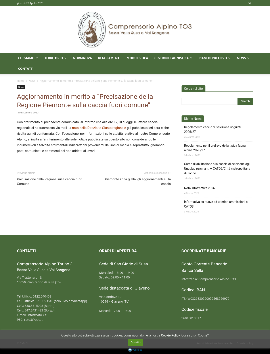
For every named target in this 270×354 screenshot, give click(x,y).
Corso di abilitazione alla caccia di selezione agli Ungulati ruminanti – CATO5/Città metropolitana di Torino (217, 168)
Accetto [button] (136, 342)
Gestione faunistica (173, 58)
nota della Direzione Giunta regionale (99, 128)
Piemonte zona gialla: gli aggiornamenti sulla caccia (138, 181)
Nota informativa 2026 (199, 188)
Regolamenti (109, 58)
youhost (135, 349)
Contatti (26, 68)
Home (21, 81)
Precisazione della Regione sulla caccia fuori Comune (49, 181)
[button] (250, 3)
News (243, 58)
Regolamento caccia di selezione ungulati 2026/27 (212, 129)
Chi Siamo (28, 58)
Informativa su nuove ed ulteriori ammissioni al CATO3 (216, 204)
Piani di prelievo (214, 58)
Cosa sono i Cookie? (195, 335)
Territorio (55, 58)
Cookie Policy (170, 335)
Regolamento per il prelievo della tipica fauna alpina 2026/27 (215, 148)
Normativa (82, 58)
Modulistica (137, 58)
